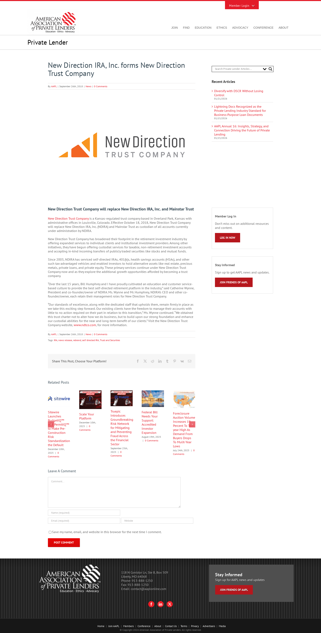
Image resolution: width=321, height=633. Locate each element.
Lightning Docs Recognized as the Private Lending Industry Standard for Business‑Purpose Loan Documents (240, 110)
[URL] (157, 521)
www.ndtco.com (85, 325)
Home (100, 626)
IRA (55, 340)
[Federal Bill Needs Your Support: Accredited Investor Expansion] (153, 392)
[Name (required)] (84, 513)
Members (128, 626)
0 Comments (100, 86)
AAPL (54, 86)
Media (222, 626)
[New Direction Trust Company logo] (121, 145)
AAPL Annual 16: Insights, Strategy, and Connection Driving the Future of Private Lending (242, 130)
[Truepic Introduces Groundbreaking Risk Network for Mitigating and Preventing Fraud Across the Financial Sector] (122, 392)
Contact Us (171, 626)
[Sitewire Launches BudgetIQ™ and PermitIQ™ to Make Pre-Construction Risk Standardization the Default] (59, 392)
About (157, 626)
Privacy (195, 626)
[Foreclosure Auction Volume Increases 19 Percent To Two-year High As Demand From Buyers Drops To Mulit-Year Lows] (184, 392)
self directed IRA (90, 340)
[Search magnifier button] (270, 69)
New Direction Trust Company (68, 218)
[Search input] (238, 69)
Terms (184, 626)
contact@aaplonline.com (148, 589)
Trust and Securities (110, 340)
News (88, 86)
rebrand (77, 340)
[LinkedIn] (160, 604)
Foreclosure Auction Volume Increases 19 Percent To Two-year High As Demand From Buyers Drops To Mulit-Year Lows (184, 429)
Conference (144, 626)
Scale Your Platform (86, 416)
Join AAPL (113, 626)
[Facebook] (151, 604)
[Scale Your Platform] (90, 392)
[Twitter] (170, 604)
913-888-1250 (142, 581)
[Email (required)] (84, 521)
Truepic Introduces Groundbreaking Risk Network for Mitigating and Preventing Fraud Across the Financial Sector (122, 427)
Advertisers (209, 626)
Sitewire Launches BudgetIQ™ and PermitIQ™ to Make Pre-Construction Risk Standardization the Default (59, 428)
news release (65, 340)
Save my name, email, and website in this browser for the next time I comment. (107, 532)
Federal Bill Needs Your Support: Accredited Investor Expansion (150, 422)
